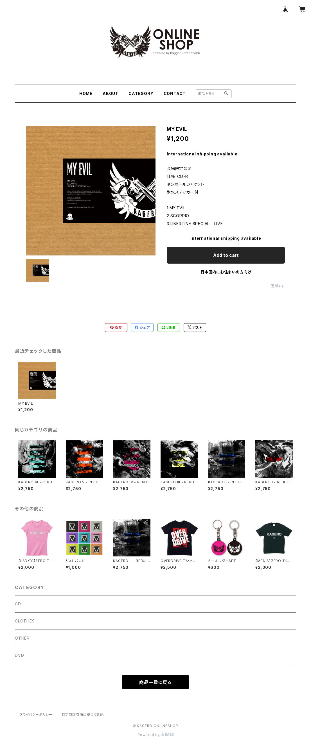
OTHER (22, 638)
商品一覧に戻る (155, 682)
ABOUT (110, 93)
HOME (86, 93)
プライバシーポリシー (36, 714)
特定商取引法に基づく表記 (83, 714)
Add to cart (226, 255)
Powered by (155, 735)
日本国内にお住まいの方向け (225, 272)
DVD (19, 655)
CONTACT (175, 93)
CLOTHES (25, 621)
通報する (278, 286)
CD (18, 603)
